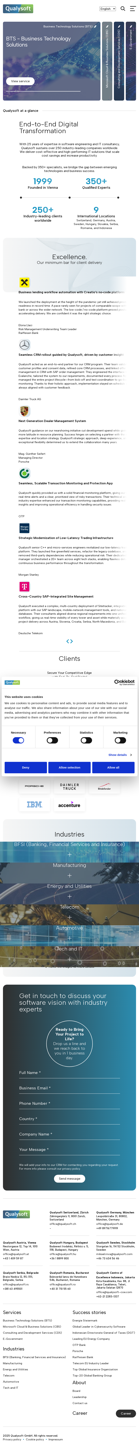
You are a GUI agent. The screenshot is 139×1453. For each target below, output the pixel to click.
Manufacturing (12, 1363)
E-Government (13, 1339)
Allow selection (69, 767)
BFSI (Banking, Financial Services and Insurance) (34, 1357)
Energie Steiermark (85, 1320)
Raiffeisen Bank (83, 1357)
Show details (118, 754)
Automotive (11, 1381)
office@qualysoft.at (16, 1254)
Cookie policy (35, 1439)
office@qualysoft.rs (16, 1284)
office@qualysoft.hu (63, 1254)
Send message (69, 1178)
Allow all (113, 767)
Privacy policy (12, 1439)
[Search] (123, 8)
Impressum (56, 1439)
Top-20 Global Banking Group (92, 1375)
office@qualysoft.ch (63, 1224)
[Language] (107, 9)
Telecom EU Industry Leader (91, 1363)
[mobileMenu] (133, 9)
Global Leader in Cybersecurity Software (99, 1326)
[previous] (68, 641)
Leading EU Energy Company (91, 1339)
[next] (72, 641)
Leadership (80, 1397)
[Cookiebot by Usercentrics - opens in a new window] (117, 682)
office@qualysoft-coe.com (114, 1292)
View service (20, 81)
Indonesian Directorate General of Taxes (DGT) (104, 1332)
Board (76, 1391)
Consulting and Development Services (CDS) (32, 1332)
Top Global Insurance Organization (95, 1369)
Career (126, 1413)
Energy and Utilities (15, 1369)
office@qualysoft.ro (63, 1284)
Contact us (80, 1403)
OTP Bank (79, 1345)
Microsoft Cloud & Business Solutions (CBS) (32, 1326)
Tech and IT (10, 1388)
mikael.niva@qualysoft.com (114, 1254)
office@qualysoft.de (109, 1224)
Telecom (8, 1375)
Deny (25, 767)
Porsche (78, 1351)
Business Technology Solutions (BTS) (27, 1320)
